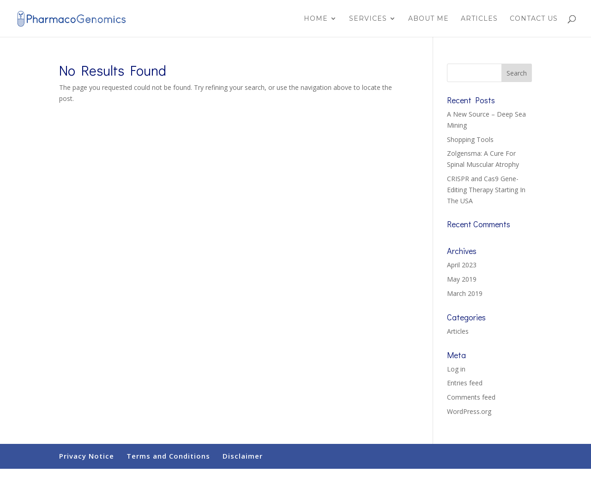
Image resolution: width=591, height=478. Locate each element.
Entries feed (464, 382)
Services (368, 19)
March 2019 (464, 293)
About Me (428, 19)
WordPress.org (469, 411)
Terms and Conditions (168, 455)
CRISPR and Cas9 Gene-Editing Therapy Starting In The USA (486, 189)
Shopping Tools (470, 139)
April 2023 (461, 264)
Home (316, 19)
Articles (479, 19)
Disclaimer (243, 455)
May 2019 (461, 279)
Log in (456, 369)
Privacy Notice (86, 455)
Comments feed (471, 397)
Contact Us (534, 19)
